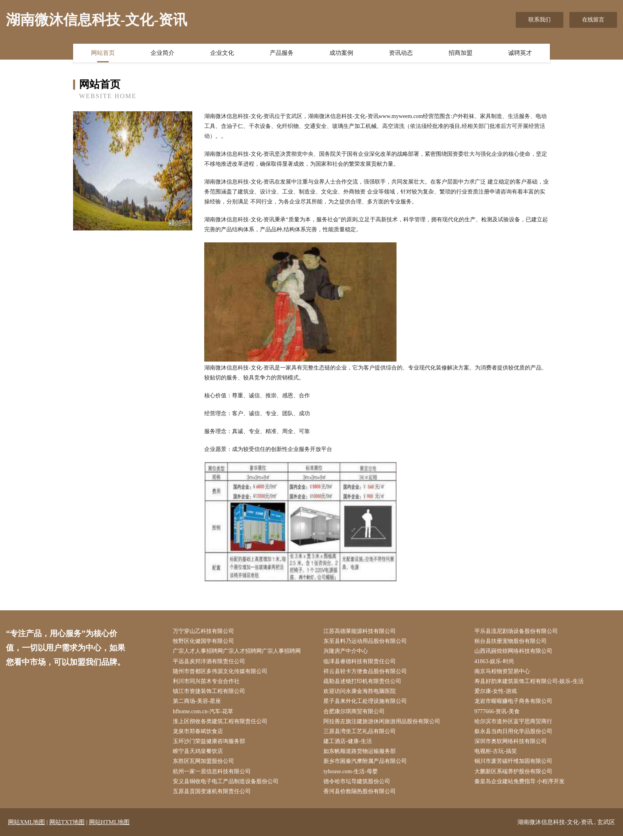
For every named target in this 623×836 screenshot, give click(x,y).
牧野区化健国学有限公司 (203, 641)
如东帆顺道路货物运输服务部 (359, 751)
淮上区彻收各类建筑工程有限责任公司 (220, 721)
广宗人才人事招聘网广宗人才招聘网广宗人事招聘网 (237, 651)
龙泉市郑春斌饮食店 (198, 731)
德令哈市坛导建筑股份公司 (356, 781)
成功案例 (341, 53)
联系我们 (539, 20)
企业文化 (222, 53)
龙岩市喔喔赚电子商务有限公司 (513, 701)
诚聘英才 (520, 53)
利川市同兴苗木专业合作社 (206, 681)
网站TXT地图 (67, 822)
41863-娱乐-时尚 (494, 661)
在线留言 (593, 20)
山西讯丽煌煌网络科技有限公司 (513, 651)
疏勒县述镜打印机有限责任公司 (362, 681)
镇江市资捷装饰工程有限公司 (209, 691)
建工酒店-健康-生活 (347, 741)
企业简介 (162, 53)
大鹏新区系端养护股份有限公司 (513, 771)
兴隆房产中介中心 (345, 651)
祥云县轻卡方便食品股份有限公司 (365, 671)
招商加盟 (460, 53)
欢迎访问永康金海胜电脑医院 (359, 691)
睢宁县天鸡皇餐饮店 (198, 751)
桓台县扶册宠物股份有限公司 (510, 641)
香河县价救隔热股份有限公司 (359, 791)
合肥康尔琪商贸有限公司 (354, 711)
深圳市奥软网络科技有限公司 (510, 741)
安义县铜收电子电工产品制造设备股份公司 (226, 781)
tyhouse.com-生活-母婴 (350, 771)
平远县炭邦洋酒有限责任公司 (209, 661)
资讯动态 (401, 53)
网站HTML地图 (109, 822)
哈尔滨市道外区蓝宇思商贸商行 (513, 721)
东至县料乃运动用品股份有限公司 (365, 641)
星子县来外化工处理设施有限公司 (365, 701)
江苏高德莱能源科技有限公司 (359, 631)
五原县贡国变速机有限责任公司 (212, 791)
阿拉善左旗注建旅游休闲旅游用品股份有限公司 (381, 721)
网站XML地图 (26, 822)
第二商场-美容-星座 (197, 701)
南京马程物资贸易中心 (502, 671)
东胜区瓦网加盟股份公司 (203, 761)
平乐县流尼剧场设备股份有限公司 (516, 631)
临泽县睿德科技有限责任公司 (359, 661)
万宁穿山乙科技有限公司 (203, 631)
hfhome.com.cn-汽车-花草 (203, 711)
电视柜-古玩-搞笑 (495, 751)
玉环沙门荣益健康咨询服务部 (209, 741)
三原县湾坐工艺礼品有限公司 (359, 731)
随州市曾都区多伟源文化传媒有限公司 (220, 671)
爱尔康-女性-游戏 (495, 691)
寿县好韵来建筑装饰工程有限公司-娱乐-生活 (529, 681)
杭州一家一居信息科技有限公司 (212, 771)
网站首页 (103, 53)
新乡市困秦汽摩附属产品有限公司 (365, 761)
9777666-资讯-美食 (497, 711)
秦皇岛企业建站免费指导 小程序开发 (519, 781)
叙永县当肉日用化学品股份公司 (513, 731)
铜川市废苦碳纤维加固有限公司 (513, 761)
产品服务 (282, 53)
